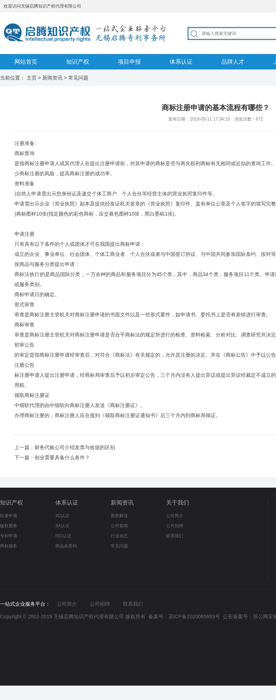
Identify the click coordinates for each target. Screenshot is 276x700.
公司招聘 (174, 525)
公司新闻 (119, 525)
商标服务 (8, 545)
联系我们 (174, 535)
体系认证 (181, 62)
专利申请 (8, 535)
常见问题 (78, 78)
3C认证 (62, 515)
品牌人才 (232, 62)
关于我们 (177, 503)
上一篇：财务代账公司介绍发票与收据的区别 (64, 447)
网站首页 (25, 62)
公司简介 (174, 515)
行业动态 (119, 535)
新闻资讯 (52, 78)
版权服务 (8, 525)
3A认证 (62, 525)
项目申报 (129, 62)
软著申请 (8, 515)
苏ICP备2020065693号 (194, 616)
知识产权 (77, 62)
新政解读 (119, 515)
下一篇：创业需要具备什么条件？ (52, 457)
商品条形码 (66, 545)
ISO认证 (63, 535)
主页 (32, 78)
